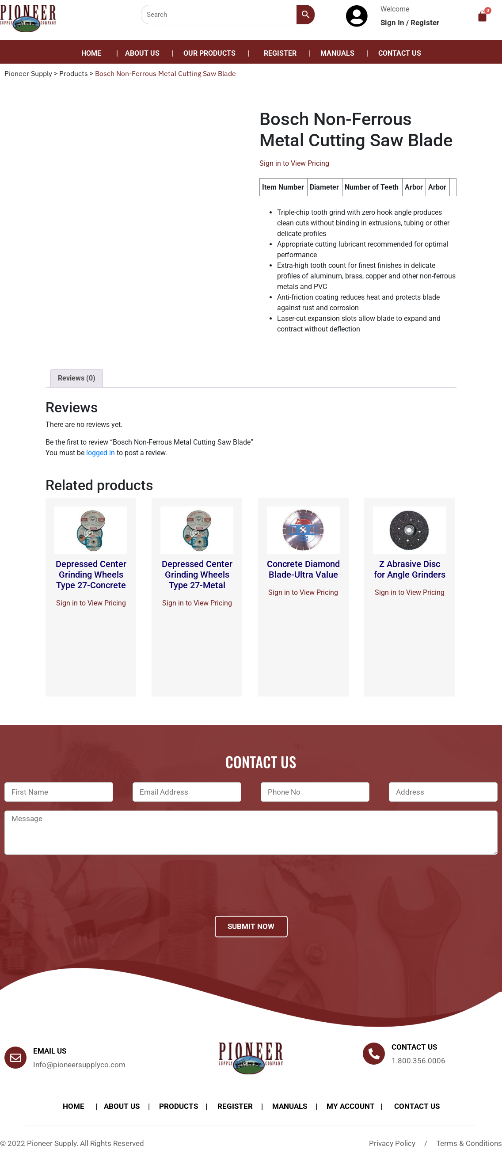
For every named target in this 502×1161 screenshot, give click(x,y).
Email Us (49, 1051)
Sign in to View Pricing (294, 163)
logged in (100, 453)
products (178, 1106)
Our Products (209, 53)
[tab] (76, 378)
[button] (211, 53)
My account (351, 1106)
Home (91, 53)
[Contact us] (374, 1054)
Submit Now (251, 926)
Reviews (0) (76, 378)
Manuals (337, 53)
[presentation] (71, 897)
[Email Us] (15, 1058)
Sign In (393, 22)
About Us (142, 53)
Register (425, 22)
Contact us (414, 1047)
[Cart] (482, 16)
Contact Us (399, 53)
